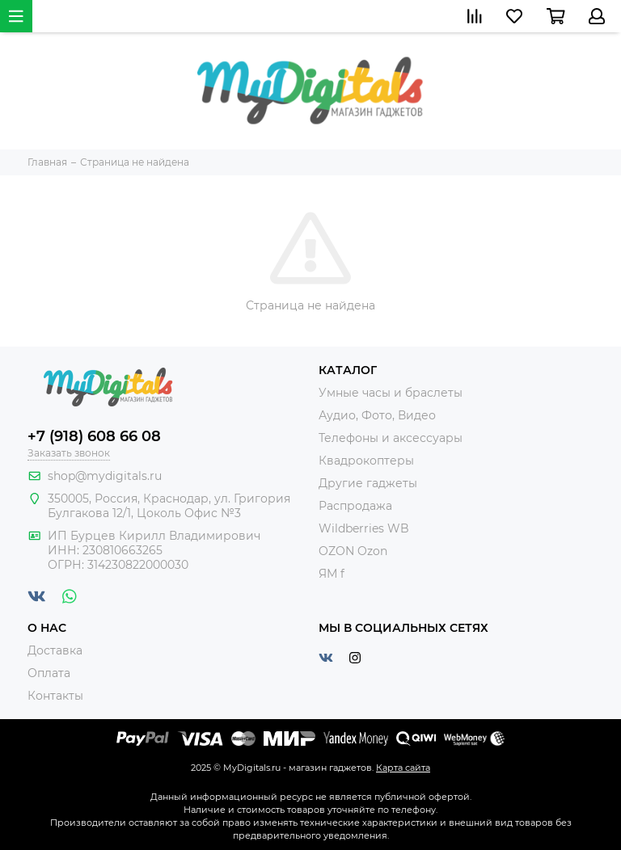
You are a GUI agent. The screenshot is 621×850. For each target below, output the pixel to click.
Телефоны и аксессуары (391, 438)
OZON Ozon (353, 551)
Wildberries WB (364, 528)
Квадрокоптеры (366, 460)
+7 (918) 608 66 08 (94, 436)
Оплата (48, 673)
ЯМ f (331, 573)
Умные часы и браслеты (391, 392)
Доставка (54, 650)
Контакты (55, 695)
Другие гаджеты (368, 483)
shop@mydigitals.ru (105, 476)
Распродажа (355, 506)
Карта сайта (403, 767)
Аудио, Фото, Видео (377, 415)
